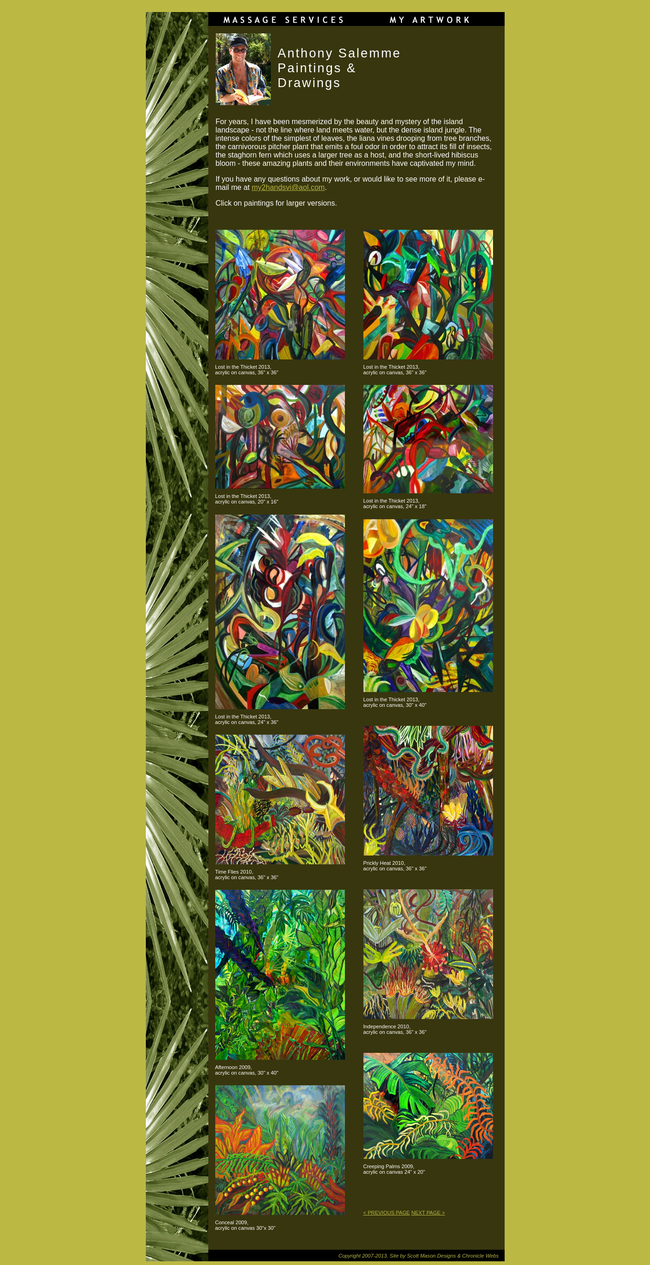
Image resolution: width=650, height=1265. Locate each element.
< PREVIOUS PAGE (386, 1212)
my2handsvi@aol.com (288, 187)
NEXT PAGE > (428, 1212)
